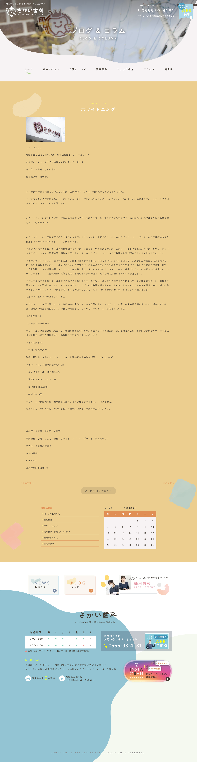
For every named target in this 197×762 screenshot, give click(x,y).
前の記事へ (28, 483)
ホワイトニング (51, 526)
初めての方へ (51, 69)
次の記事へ (168, 483)
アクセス (149, 69)
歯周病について (51, 538)
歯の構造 (48, 520)
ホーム (29, 69)
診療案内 (101, 69)
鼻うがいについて (52, 514)
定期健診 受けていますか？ (57, 531)
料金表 (169, 69)
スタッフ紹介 (125, 69)
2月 (111, 508)
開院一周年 (49, 544)
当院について (77, 69)
